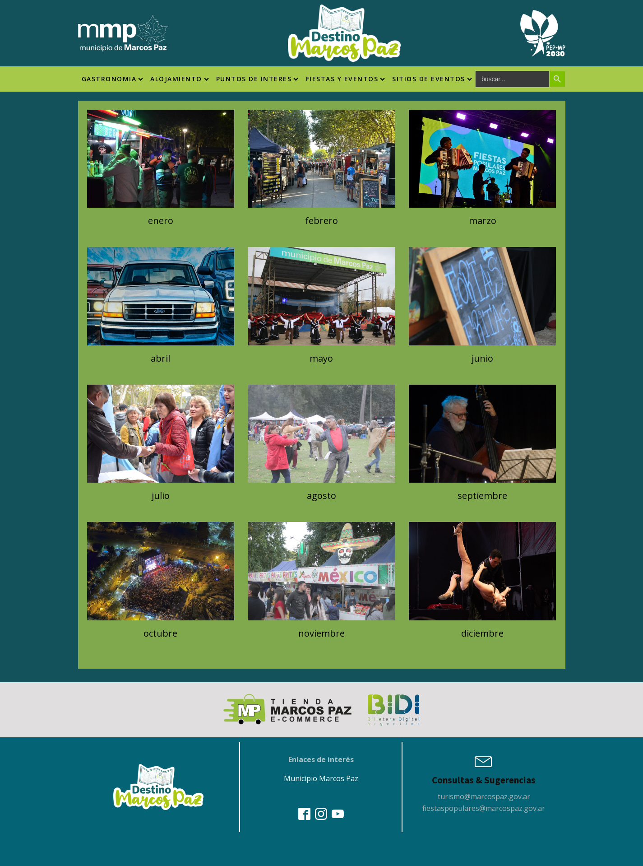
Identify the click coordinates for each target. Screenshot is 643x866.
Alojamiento (179, 78)
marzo (482, 220)
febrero (321, 220)
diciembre (482, 633)
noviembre (321, 633)
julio (161, 495)
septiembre (482, 495)
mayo (321, 358)
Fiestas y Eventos (345, 78)
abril (160, 358)
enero (160, 220)
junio (482, 358)
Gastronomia (112, 78)
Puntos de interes (257, 78)
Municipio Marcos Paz (321, 778)
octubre (160, 633)
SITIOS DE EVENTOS (432, 78)
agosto (321, 495)
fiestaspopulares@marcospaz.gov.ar (483, 808)
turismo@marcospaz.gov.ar (484, 796)
